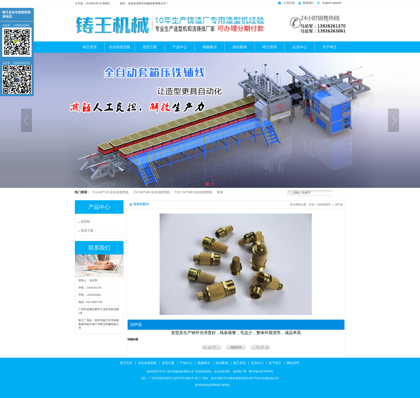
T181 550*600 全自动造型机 (193, 192)
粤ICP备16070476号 (260, 371)
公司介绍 (289, 3)
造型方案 (149, 47)
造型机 (85, 221)
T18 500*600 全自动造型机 (152, 192)
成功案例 (239, 47)
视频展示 (209, 47)
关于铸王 (329, 47)
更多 (220, 192)
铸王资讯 (269, 47)
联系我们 (308, 3)
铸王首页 (90, 47)
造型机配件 (324, 204)
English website (332, 3)
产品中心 (179, 47)
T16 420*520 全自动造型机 (111, 192)
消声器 (339, 204)
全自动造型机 (120, 47)
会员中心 (299, 47)
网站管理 (293, 363)
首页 (311, 204)
